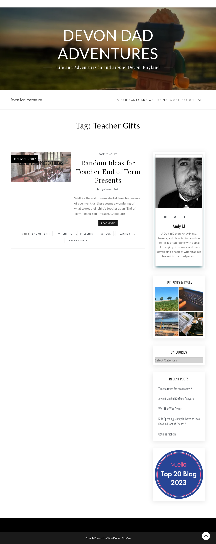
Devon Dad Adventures (26, 100)
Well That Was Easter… (170, 408)
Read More (108, 223)
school (106, 234)
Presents (86, 234)
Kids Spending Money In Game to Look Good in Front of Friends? (179, 422)
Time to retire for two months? (175, 388)
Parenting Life (108, 154)
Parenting (64, 234)
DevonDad (111, 189)
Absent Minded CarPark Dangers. (176, 398)
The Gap (126, 538)
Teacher (124, 234)
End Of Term (41, 234)
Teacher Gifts (77, 240)
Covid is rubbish (167, 434)
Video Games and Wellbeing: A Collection (155, 99)
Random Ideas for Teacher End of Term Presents (108, 171)
